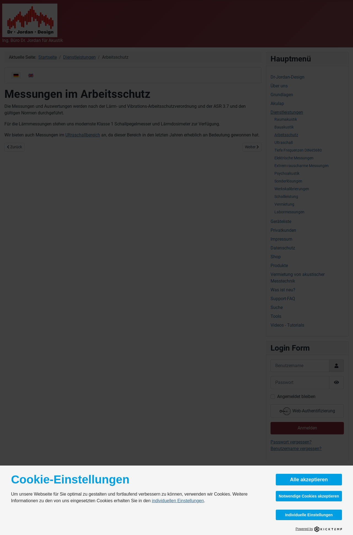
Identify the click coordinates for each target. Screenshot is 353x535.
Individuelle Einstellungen (309, 515)
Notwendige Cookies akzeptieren (309, 496)
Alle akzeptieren (309, 479)
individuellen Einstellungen (178, 500)
